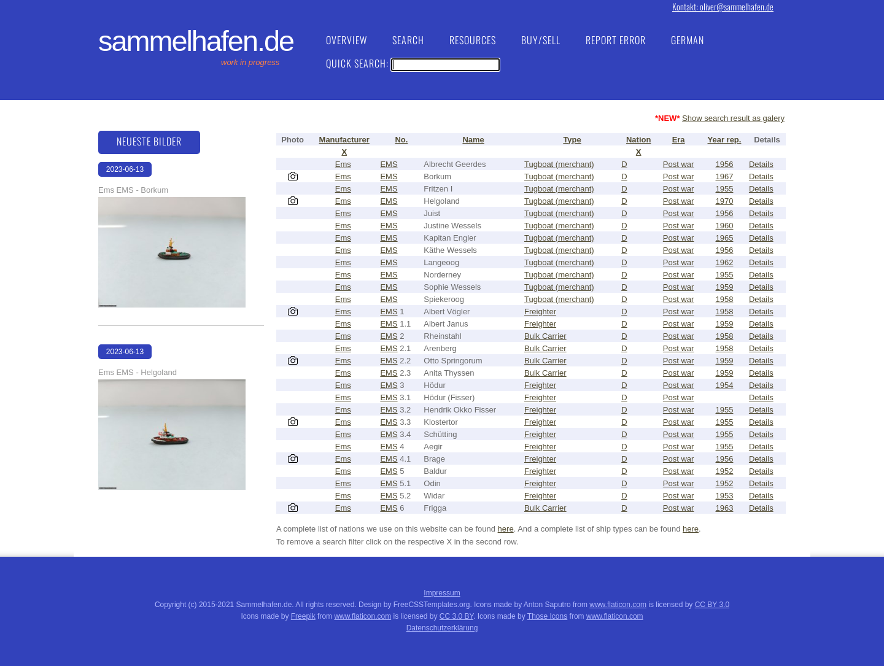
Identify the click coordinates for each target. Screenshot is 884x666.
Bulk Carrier (545, 336)
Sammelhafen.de (195, 41)
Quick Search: (413, 63)
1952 (725, 471)
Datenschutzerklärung (442, 628)
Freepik (303, 616)
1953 (725, 495)
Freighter (540, 311)
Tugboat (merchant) (559, 164)
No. (401, 139)
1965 (725, 237)
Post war (678, 164)
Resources (472, 40)
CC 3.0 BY (456, 616)
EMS (388, 164)
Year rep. (725, 139)
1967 (725, 176)
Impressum (442, 593)
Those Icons (547, 616)
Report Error (616, 40)
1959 (725, 287)
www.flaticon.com (617, 604)
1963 (725, 508)
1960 (725, 225)
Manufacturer (344, 139)
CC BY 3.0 (712, 604)
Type (572, 139)
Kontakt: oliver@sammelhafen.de (723, 6)
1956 (725, 164)
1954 (725, 385)
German (687, 40)
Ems (343, 164)
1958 (725, 299)
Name (473, 139)
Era (678, 139)
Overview (346, 40)
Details (761, 164)
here (506, 528)
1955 (725, 188)
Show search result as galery (733, 118)
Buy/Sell (540, 40)
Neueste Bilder (149, 141)
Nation (638, 139)
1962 (725, 262)
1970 (725, 201)
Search (408, 40)
